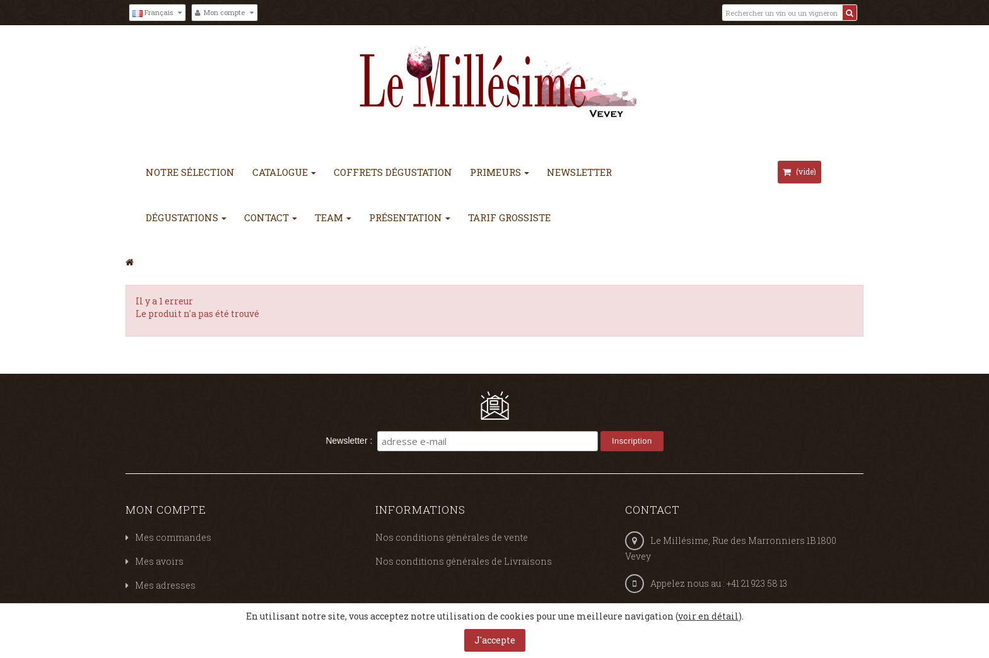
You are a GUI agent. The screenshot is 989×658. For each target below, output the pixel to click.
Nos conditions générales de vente (451, 537)
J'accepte (494, 640)
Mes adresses (165, 585)
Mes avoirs (159, 561)
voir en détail (708, 616)
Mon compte (166, 509)
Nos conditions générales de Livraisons (463, 561)
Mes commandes (173, 537)
